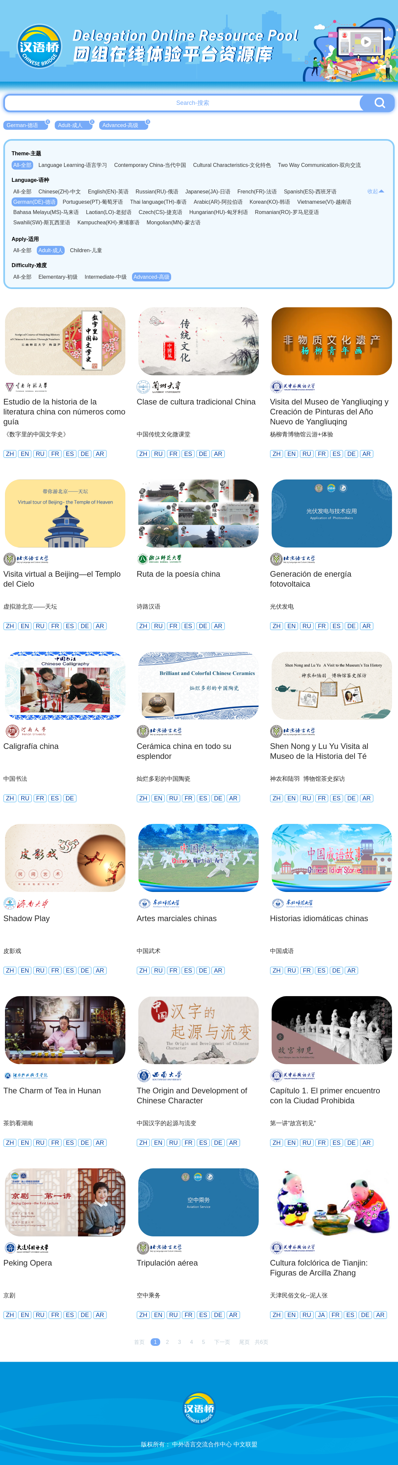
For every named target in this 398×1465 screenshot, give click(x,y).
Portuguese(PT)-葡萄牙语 (93, 202)
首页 (139, 1342)
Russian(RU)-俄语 (157, 191)
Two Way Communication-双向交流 (319, 165)
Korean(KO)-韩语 (270, 202)
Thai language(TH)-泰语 (158, 202)
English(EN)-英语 (108, 191)
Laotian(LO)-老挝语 (109, 212)
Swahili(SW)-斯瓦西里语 (41, 222)
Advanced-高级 (125, 124)
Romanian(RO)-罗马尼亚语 (287, 212)
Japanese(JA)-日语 (208, 191)
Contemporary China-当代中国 (150, 165)
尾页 (244, 1342)
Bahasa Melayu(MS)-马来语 (46, 212)
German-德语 (27, 124)
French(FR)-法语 (257, 191)
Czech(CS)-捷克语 (160, 212)
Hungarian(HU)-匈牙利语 (218, 212)
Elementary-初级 (58, 277)
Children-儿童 (86, 250)
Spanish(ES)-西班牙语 (310, 191)
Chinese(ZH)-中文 (59, 191)
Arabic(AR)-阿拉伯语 (218, 202)
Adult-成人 (75, 124)
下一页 (222, 1342)
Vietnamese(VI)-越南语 (324, 202)
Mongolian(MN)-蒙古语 (174, 222)
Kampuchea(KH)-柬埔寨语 (108, 222)
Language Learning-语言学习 (72, 165)
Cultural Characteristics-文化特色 (232, 165)
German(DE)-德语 (34, 202)
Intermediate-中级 (105, 277)
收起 (376, 191)
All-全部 (22, 165)
